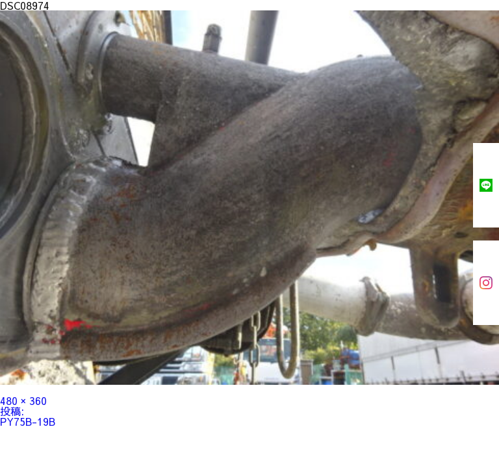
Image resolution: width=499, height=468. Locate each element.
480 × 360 (23, 400)
